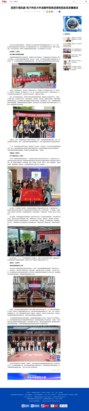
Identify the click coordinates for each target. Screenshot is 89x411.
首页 (11, 1)
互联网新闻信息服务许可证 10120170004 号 (42, 396)
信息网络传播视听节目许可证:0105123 (34, 398)
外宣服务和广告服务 (36, 392)
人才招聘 (43, 392)
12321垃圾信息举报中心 (38, 394)
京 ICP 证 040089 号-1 (28, 396)
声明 (56, 392)
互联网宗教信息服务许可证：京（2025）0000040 (52, 398)
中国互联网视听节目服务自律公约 (17, 394)
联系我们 (48, 392)
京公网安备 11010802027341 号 (59, 396)
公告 (53, 392)
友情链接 (61, 392)
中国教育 (16, 1)
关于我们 (28, 392)
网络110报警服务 (28, 394)
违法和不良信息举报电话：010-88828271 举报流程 (68, 394)
